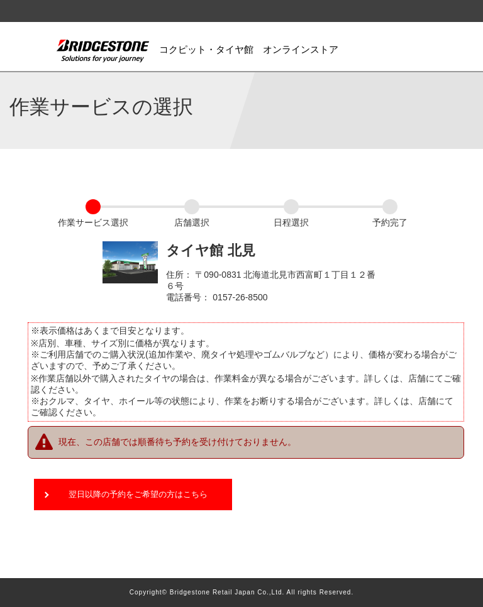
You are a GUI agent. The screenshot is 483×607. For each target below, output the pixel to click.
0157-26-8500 (240, 297)
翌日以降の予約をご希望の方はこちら (138, 494)
